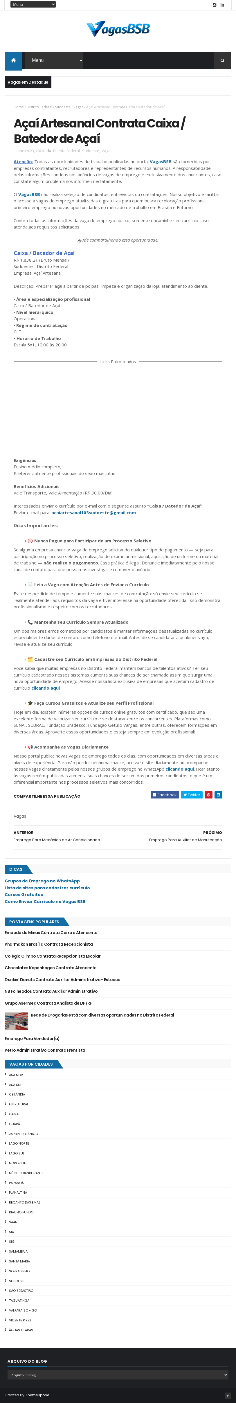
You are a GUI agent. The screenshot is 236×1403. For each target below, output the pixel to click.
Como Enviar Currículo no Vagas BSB (45, 901)
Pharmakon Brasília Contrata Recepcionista (49, 944)
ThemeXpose (37, 1395)
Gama (14, 1114)
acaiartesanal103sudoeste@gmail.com (93, 512)
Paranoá (16, 1183)
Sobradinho (19, 1271)
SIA (11, 1232)
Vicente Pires (20, 1320)
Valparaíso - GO (23, 1310)
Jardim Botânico (23, 1134)
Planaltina (18, 1192)
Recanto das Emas (25, 1202)
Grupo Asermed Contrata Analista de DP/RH (49, 1003)
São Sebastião (21, 1290)
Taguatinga (19, 1300)
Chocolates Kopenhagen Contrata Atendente (51, 968)
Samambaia (18, 1251)
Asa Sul (15, 1084)
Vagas (78, 107)
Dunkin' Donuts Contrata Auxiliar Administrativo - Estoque (62, 980)
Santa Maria (19, 1261)
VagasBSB (161, 161)
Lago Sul (16, 1153)
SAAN (13, 1222)
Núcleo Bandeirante (26, 1173)
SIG (12, 1241)
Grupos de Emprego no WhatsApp (42, 881)
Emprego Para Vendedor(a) (32, 1039)
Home (19, 107)
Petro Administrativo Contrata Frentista (45, 1050)
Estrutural (18, 1104)
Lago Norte (19, 1143)
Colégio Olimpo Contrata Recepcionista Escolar (52, 956)
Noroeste (17, 1163)
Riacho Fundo (21, 1212)
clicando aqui (45, 688)
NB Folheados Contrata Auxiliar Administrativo (51, 991)
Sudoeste (63, 107)
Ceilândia (17, 1094)
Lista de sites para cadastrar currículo (47, 888)
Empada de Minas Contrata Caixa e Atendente (51, 933)
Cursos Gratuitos (24, 894)
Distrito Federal (39, 107)
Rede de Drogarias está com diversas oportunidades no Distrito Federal (102, 1015)
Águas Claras (21, 1330)
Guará (14, 1124)
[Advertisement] (118, 409)
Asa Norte (17, 1075)
